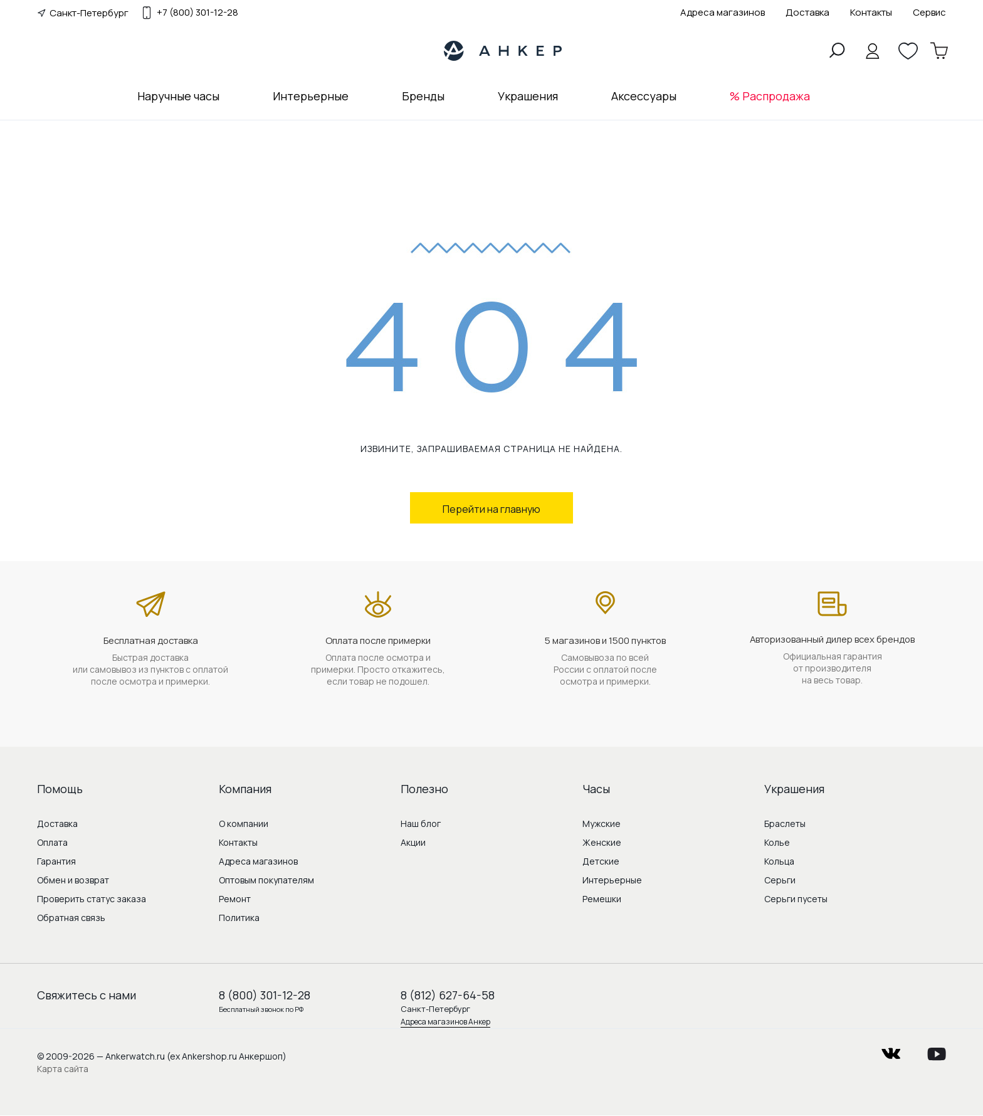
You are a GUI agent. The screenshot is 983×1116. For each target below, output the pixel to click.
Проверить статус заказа (91, 899)
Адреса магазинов (722, 12)
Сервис (929, 12)
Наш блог (421, 823)
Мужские (601, 823)
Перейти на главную (491, 509)
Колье (777, 842)
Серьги (780, 880)
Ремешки (601, 899)
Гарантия (56, 861)
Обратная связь (71, 918)
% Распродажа (770, 95)
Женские (601, 842)
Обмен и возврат (73, 880)
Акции (413, 842)
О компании (243, 823)
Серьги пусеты (796, 899)
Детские (600, 861)
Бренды (423, 95)
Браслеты (785, 823)
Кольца (779, 861)
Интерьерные (311, 95)
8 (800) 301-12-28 (264, 995)
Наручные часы (178, 95)
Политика (239, 918)
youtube (936, 1050)
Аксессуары (643, 95)
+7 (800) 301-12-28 (197, 12)
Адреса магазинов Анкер (445, 1021)
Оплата (52, 842)
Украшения (528, 95)
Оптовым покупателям (266, 880)
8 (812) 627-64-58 (448, 995)
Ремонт (235, 899)
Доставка (807, 12)
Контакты (871, 12)
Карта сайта (62, 1069)
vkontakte (890, 1050)
